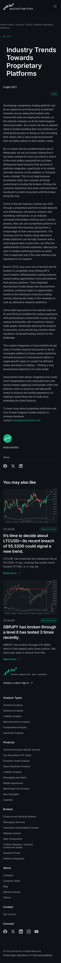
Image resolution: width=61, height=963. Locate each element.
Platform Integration (13, 858)
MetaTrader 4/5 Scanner (16, 788)
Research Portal (11, 852)
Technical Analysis (13, 705)
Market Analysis (48, 529)
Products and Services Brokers (19, 816)
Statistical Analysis (13, 710)
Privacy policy (9, 955)
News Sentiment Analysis (16, 766)
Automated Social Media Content (21, 827)
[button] (55, 7)
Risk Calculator (11, 794)
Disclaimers (22, 955)
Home (3, 24)
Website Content (12, 833)
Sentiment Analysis (13, 732)
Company (8, 875)
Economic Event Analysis (16, 760)
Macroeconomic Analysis (16, 721)
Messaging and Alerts (15, 777)
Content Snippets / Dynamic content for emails (18, 846)
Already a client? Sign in (16, 682)
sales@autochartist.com (26, 420)
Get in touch (9, 914)
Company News (11, 880)
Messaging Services (14, 822)
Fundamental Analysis (15, 727)
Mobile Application (13, 783)
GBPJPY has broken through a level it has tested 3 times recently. (29, 632)
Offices (7, 897)
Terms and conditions (42, 955)
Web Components (12, 838)
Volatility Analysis (12, 716)
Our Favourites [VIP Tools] (17, 755)
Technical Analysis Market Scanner (22, 749)
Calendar (8, 799)
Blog (11, 24)
